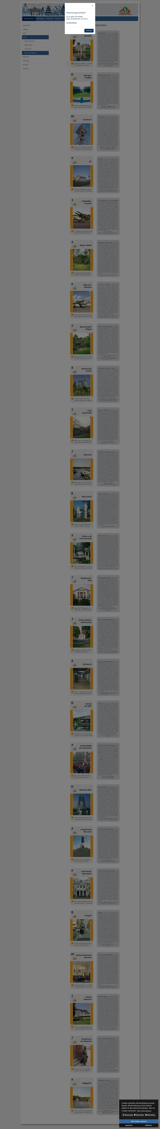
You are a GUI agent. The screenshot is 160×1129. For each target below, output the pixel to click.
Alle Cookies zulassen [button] (138, 1121)
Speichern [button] (129, 1125)
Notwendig (128, 1115)
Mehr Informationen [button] (144, 1111)
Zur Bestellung (71, 23)
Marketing (150, 1115)
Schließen (89, 30)
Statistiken (139, 1115)
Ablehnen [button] (148, 1125)
